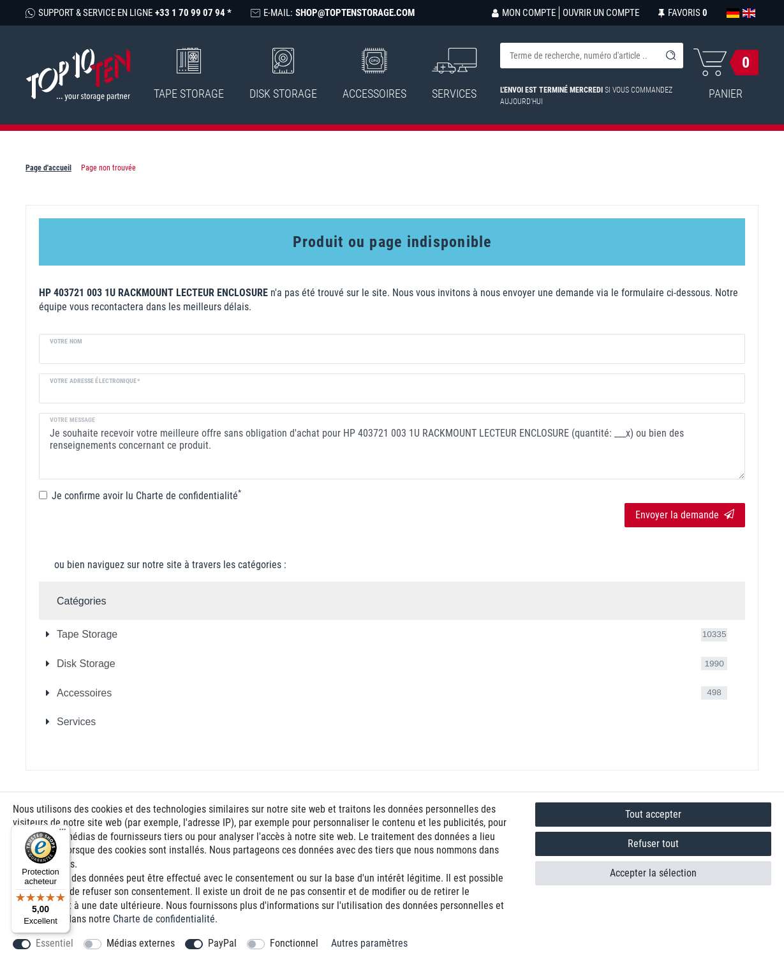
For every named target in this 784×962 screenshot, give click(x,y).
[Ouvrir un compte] (599, 12)
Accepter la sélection (653, 873)
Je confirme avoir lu (146, 495)
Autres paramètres (369, 943)
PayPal (222, 943)
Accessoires (374, 74)
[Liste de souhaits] (682, 12)
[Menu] (62, 832)
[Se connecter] (524, 12)
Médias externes (141, 943)
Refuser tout (653, 844)
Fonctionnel (294, 943)
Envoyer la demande (684, 515)
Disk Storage (283, 74)
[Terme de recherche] (579, 55)
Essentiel (54, 943)
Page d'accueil (48, 167)
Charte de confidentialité (164, 919)
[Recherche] (670, 55)
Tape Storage (189, 74)
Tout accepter (653, 814)
